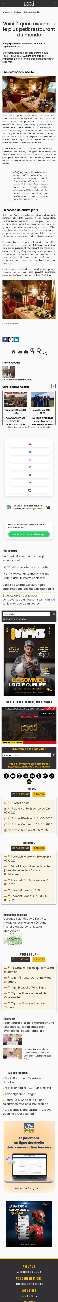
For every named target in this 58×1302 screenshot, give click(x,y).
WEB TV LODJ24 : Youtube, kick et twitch (29, 702)
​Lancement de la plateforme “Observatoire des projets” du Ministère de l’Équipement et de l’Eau (37, 1054)
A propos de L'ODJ (29, 1272)
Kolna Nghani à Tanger (20, 1094)
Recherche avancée (14, 619)
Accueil (6, 12)
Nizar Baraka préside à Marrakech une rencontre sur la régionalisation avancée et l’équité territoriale (28, 1027)
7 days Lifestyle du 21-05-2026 (31, 818)
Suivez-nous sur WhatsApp (29, 534)
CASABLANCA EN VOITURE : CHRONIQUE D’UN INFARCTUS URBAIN (15, 420)
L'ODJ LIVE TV (29, 1296)
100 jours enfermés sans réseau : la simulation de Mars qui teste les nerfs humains (43, 420)
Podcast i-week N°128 (25, 890)
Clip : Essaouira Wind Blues (28, 987)
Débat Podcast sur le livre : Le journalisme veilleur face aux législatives (27, 870)
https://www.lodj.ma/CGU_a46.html (29, 766)
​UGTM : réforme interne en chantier (25, 567)
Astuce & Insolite (32, 12)
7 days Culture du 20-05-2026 (31, 824)
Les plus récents (20, 794)
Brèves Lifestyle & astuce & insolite (22, 427)
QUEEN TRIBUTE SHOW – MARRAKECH (28, 1088)
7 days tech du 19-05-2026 (29, 830)
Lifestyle (17, 12)
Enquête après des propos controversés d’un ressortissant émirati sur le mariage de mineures (28, 599)
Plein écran (47, 713)
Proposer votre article (29, 1284)
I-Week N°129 (20, 803)
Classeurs (39, 794)
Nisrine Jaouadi (22, 43)
